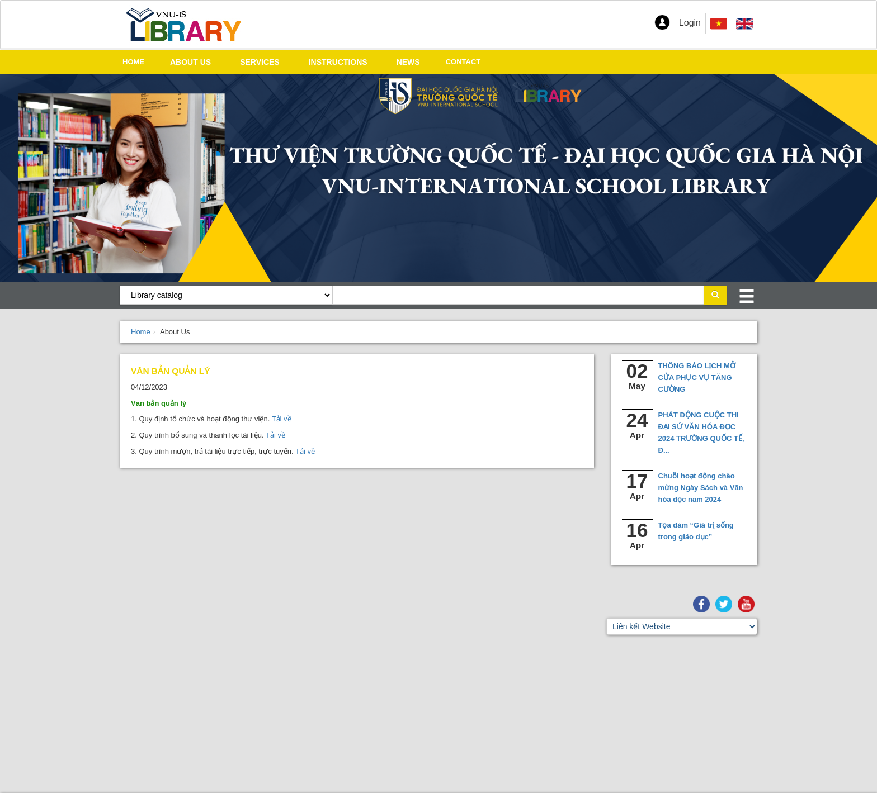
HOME (133, 62)
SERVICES (260, 62)
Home (140, 331)
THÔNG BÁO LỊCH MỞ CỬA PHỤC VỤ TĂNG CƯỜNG (696, 377)
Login (690, 22)
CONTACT (463, 62)
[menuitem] (744, 23)
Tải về (280, 419)
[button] (662, 22)
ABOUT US (190, 62)
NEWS (408, 62)
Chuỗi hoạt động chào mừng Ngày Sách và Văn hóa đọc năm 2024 (700, 488)
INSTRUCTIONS (338, 62)
